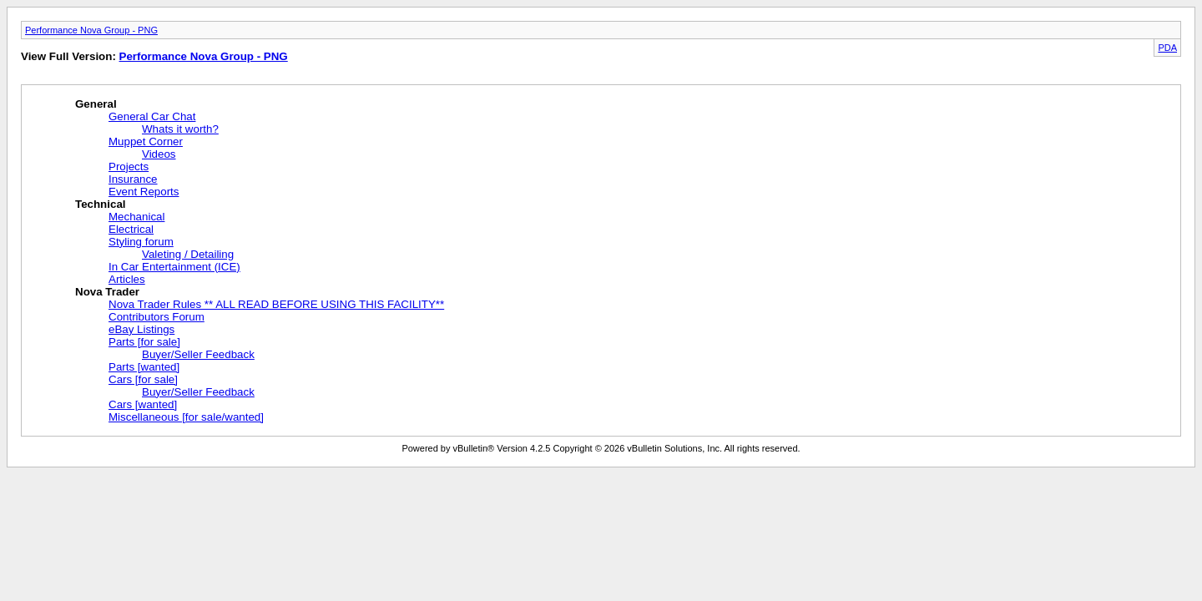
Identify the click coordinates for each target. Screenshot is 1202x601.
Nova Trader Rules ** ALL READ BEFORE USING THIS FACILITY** (276, 304)
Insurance (133, 179)
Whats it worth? (180, 129)
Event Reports (144, 191)
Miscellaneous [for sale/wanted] (186, 417)
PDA (1167, 48)
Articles (127, 279)
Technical (100, 204)
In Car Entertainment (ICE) (174, 266)
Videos (159, 154)
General (96, 104)
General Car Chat (152, 116)
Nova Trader (107, 291)
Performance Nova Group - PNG (91, 30)
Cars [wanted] (143, 404)
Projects (129, 166)
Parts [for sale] (144, 342)
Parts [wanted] (144, 367)
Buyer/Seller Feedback (198, 354)
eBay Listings (141, 329)
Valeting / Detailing (188, 254)
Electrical (131, 229)
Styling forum (141, 241)
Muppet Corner (146, 141)
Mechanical (136, 216)
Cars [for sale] (143, 379)
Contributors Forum (157, 317)
